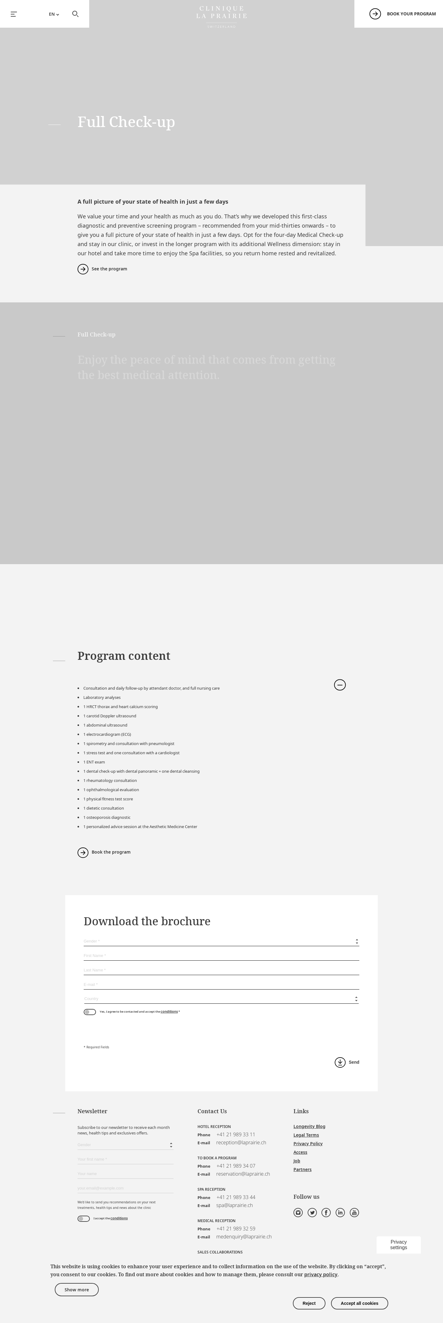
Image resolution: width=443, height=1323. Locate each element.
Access (300, 1152)
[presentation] (130, 1030)
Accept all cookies (359, 1303)
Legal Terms (306, 1135)
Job (296, 1161)
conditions (169, 1011)
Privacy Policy (308, 1143)
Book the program (111, 852)
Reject (309, 1303)
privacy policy (320, 1274)
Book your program (411, 14)
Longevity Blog (309, 1126)
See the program (109, 269)
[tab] (207, 680)
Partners (302, 1169)
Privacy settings (398, 1244)
